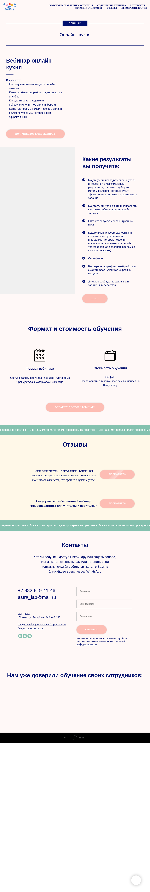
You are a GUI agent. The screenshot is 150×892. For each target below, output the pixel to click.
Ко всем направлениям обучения (71, 5)
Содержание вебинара (111, 5)
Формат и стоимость (89, 8)
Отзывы (112, 8)
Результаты (137, 5)
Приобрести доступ (134, 8)
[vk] (29, 702)
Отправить (91, 695)
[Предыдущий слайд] (18, 815)
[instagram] (20, 702)
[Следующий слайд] (132, 815)
